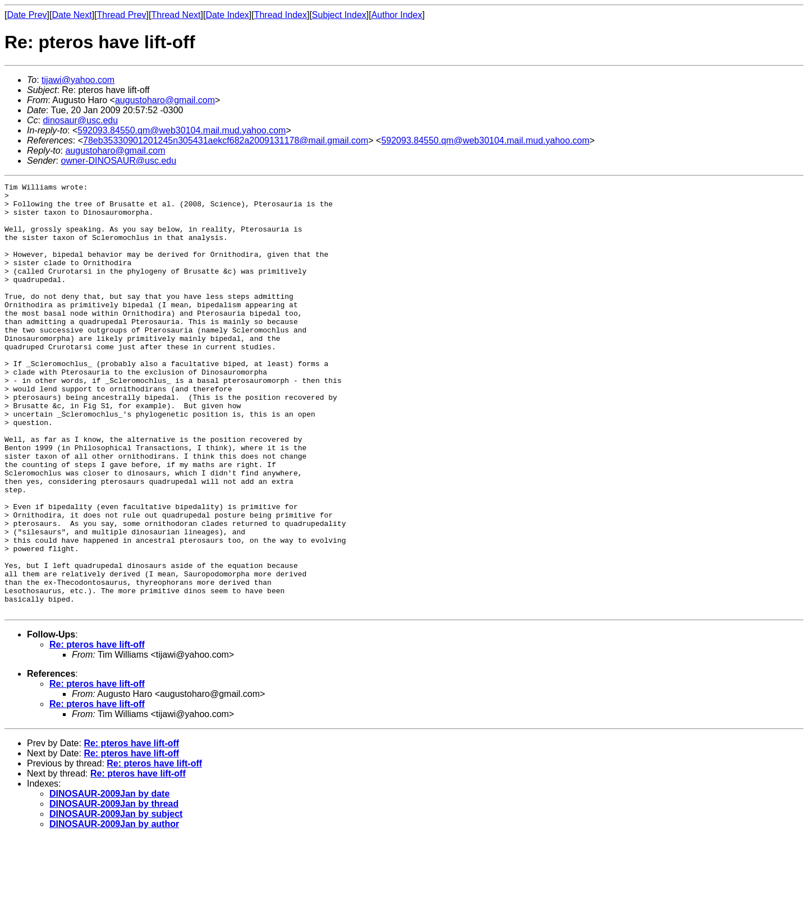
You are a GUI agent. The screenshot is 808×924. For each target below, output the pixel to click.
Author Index (397, 15)
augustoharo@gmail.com (165, 100)
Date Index (227, 15)
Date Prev (27, 15)
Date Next (71, 15)
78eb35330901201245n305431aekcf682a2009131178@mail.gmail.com (225, 140)
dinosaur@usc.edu (80, 120)
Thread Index (280, 15)
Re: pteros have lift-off (97, 730)
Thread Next (175, 15)
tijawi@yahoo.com (78, 80)
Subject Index (339, 15)
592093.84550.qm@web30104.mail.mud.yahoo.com (181, 130)
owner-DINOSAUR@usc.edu (118, 160)
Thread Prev (121, 15)
